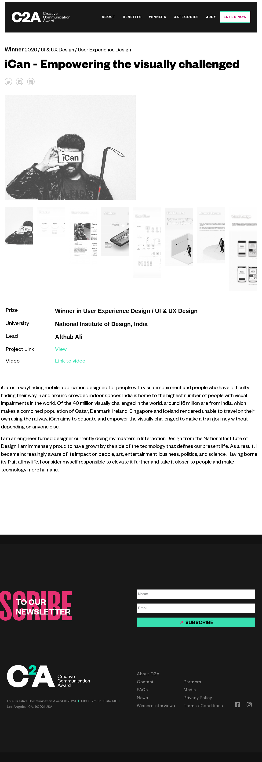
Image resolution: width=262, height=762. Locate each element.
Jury (211, 17)
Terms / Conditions (203, 706)
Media (190, 690)
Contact (145, 682)
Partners (192, 682)
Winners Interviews (156, 706)
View (61, 350)
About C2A (148, 674)
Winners (158, 17)
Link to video (70, 362)
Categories (186, 17)
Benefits (132, 17)
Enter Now (235, 17)
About (109, 17)
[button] (8, 81)
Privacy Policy (198, 698)
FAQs (142, 690)
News (142, 698)
